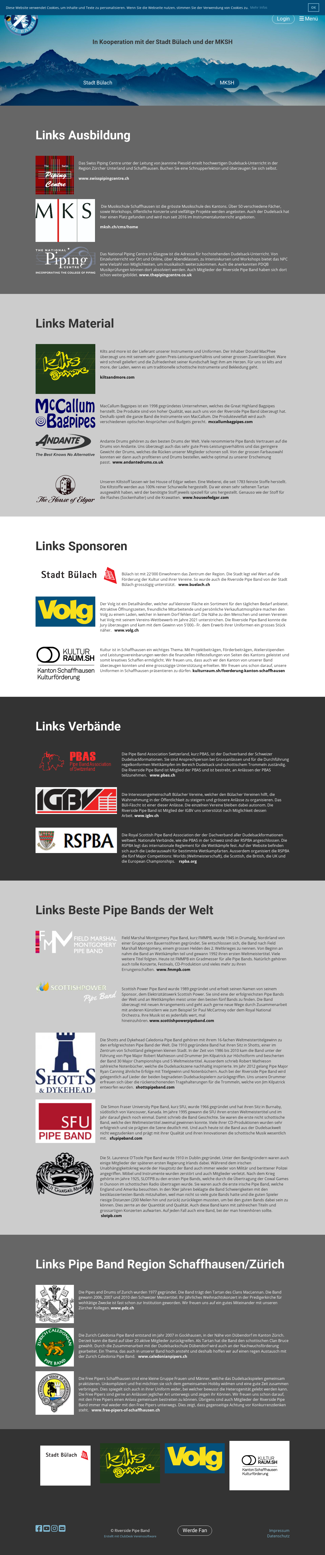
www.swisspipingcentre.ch (104, 178)
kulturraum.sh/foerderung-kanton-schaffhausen (239, 670)
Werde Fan (195, 1530)
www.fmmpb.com (173, 969)
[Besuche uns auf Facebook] (39, 1528)
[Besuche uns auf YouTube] (46, 1528)
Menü (308, 19)
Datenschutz (278, 1536)
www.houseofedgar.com (206, 497)
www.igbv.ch (146, 815)
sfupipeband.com (126, 1138)
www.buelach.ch (194, 584)
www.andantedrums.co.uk (137, 462)
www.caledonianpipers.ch (162, 1356)
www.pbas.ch (162, 775)
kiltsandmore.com (117, 377)
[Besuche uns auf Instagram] (54, 1528)
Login (283, 19)
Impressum (279, 1530)
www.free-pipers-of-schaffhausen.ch (126, 1410)
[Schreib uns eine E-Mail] (62, 1528)
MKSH (227, 83)
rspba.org (188, 861)
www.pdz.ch (122, 1308)
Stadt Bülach (97, 83)
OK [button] (313, 7)
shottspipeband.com (155, 1087)
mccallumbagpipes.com (230, 421)
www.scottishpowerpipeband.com (181, 1020)
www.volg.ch (126, 630)
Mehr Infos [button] (258, 7)
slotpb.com (111, 1215)
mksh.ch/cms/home (119, 226)
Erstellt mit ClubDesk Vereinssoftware (130, 1536)
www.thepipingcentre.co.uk (165, 274)
